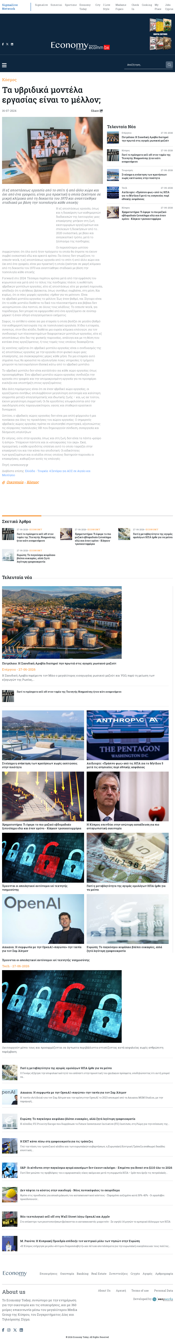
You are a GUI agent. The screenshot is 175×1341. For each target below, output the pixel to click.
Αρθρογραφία (164, 1273)
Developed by (153, 1299)
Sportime (71, 4)
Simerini (56, 4)
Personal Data (163, 1290)
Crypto (135, 1273)
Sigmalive (41, 4)
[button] (4, 65)
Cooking (147, 4)
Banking (83, 1273)
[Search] (144, 64)
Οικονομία (67, 1273)
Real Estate (98, 1273)
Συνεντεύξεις (118, 1273)
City (97, 4)
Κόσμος (9, 79)
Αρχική (121, 1290)
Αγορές (147, 1273)
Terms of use (140, 1290)
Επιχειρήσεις (48, 1273)
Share (97, 111)
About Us (104, 1290)
